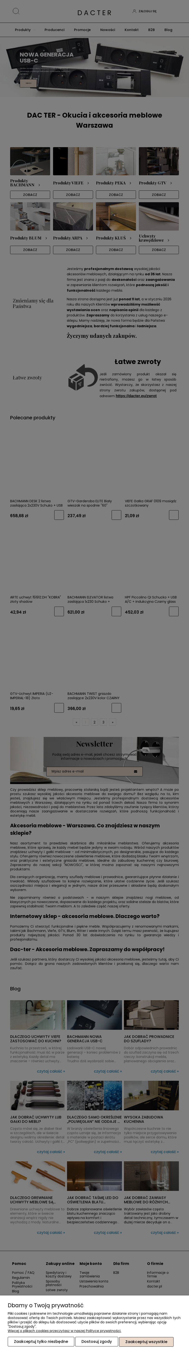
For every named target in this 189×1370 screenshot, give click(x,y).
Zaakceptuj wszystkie (146, 1342)
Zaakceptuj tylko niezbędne (41, 1342)
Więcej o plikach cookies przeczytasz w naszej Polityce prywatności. (64, 1331)
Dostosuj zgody (96, 1342)
